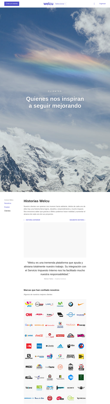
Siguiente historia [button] (78, 220)
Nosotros (7, 203)
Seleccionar (60, 4)
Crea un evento (12, 4)
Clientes (7, 211)
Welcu (48, 4)
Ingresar (102, 4)
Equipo (7, 207)
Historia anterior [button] (32, 220)
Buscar (94, 3)
